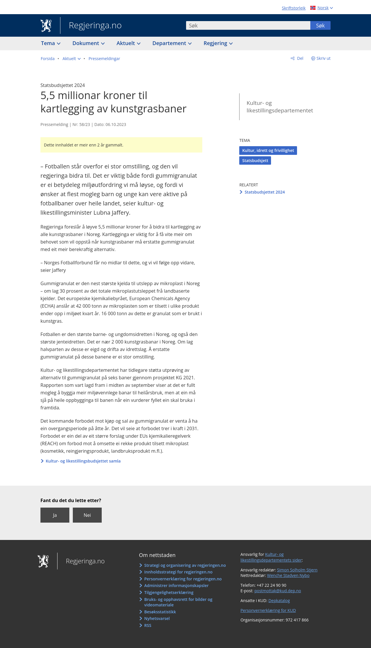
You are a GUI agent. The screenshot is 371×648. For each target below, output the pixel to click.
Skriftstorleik (294, 8)
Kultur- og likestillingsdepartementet (279, 106)
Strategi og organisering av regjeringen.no (185, 565)
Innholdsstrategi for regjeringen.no (178, 572)
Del (299, 58)
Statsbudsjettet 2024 (265, 192)
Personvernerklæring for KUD (268, 610)
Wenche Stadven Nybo (288, 575)
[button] (72, 59)
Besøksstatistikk (160, 611)
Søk (320, 25)
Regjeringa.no (91, 25)
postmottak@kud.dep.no (277, 590)
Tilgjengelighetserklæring (168, 592)
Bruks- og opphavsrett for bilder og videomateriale (178, 602)
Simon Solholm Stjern (297, 570)
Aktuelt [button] (126, 43)
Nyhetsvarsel (157, 618)
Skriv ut (324, 58)
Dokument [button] (87, 43)
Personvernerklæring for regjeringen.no (183, 579)
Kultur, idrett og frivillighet (268, 150)
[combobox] (248, 25)
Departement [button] (170, 43)
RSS (147, 625)
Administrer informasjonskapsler (176, 585)
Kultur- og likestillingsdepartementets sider (271, 557)
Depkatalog (279, 600)
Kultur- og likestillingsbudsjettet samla (83, 461)
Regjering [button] (216, 43)
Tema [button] (48, 43)
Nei (87, 515)
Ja (55, 515)
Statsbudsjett (255, 160)
